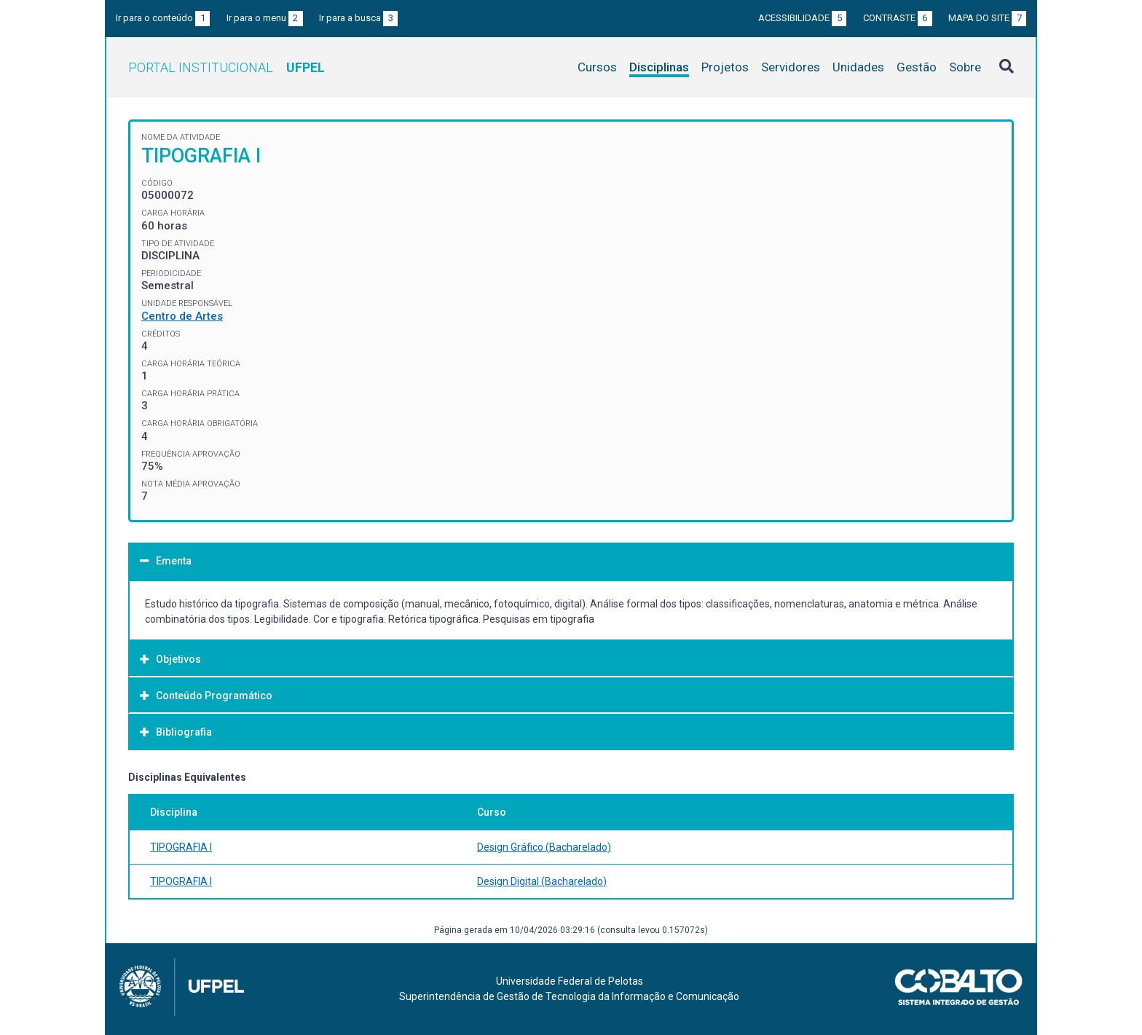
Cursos (597, 67)
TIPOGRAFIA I (181, 847)
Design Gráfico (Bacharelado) (544, 847)
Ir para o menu (265, 17)
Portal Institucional (226, 67)
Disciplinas (659, 67)
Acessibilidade (802, 17)
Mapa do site (987, 17)
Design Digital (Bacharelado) (542, 881)
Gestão (917, 67)
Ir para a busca (358, 17)
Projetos (725, 67)
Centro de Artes (182, 316)
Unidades (858, 67)
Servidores (790, 67)
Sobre (965, 67)
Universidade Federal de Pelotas (569, 981)
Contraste (897, 17)
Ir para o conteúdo (163, 17)
